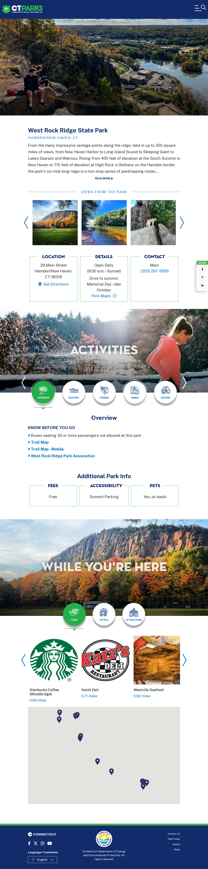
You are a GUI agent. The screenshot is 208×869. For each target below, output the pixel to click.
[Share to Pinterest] (202, 277)
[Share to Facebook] (202, 269)
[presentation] (43, 394)
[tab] (43, 392)
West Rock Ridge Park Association (63, 456)
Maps (177, 849)
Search (176, 844)
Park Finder (174, 839)
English (42, 859)
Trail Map (40, 442)
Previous (26, 222)
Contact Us (174, 833)
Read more (102, 178)
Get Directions (56, 284)
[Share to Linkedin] (202, 285)
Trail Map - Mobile (47, 449)
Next (182, 222)
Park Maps (101, 296)
